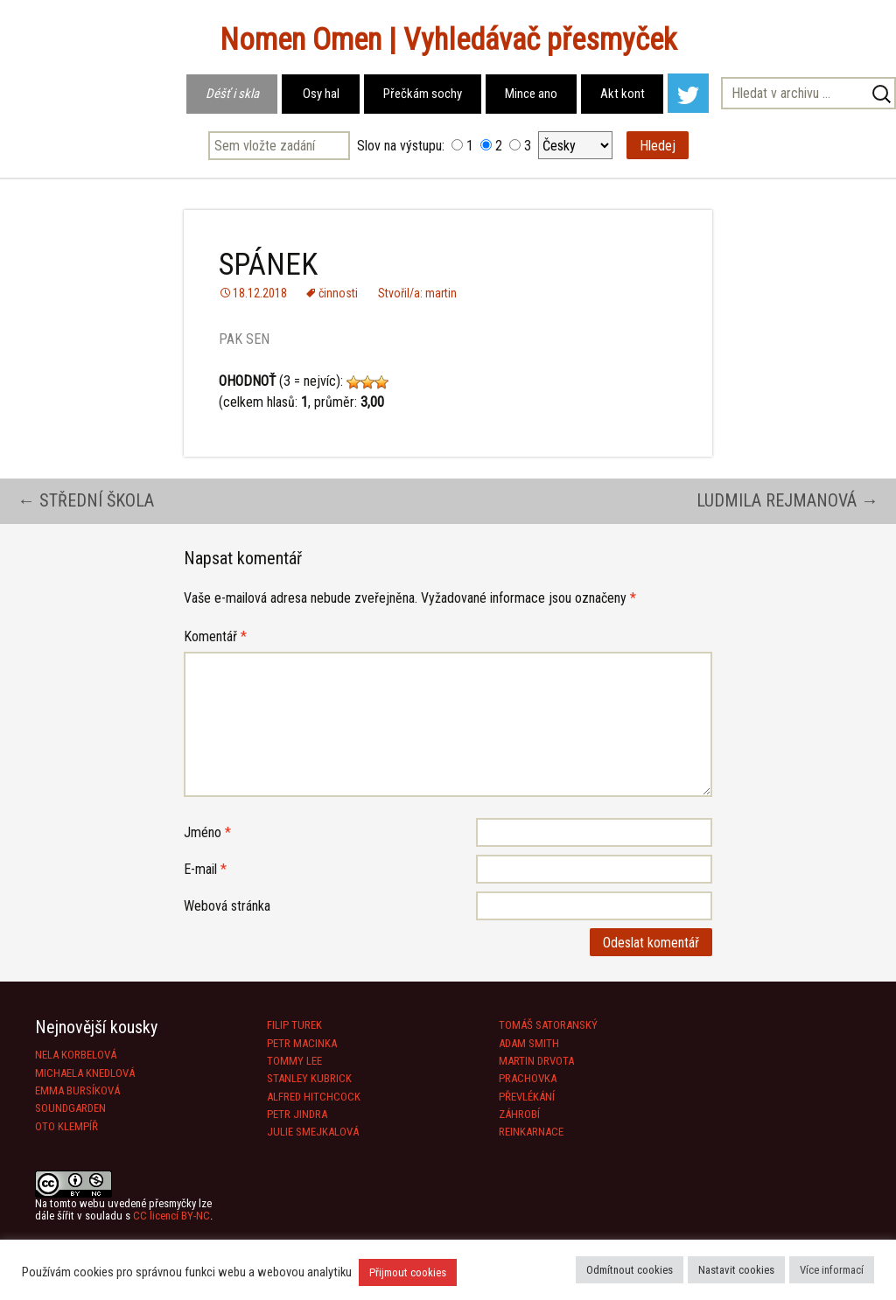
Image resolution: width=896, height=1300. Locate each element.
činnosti (338, 293)
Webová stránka (227, 906)
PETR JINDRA (297, 1114)
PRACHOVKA (527, 1078)
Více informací (832, 1269)
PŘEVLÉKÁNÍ (527, 1096)
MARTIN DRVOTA (536, 1060)
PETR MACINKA (302, 1043)
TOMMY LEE (294, 1060)
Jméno (207, 832)
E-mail (205, 869)
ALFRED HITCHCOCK (313, 1096)
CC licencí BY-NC (171, 1215)
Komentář (215, 636)
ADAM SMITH (529, 1043)
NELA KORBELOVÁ (75, 1054)
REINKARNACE (531, 1131)
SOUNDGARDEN (70, 1108)
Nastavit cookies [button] (736, 1269)
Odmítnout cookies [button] (629, 1269)
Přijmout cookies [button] (407, 1272)
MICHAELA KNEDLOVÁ (85, 1073)
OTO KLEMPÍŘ (66, 1126)
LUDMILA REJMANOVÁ (787, 500)
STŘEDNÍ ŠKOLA (86, 500)
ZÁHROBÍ (519, 1114)
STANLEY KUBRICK (309, 1078)
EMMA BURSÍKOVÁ (77, 1090)
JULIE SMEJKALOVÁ (313, 1131)
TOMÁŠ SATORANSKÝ (548, 1024)
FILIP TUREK (294, 1024)
